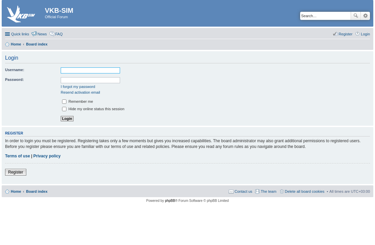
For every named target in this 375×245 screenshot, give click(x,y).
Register (15, 172)
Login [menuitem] (365, 34)
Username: (14, 70)
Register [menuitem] (345, 34)
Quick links (20, 34)
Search (356, 16)
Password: (14, 80)
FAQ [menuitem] (59, 34)
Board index (37, 191)
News (42, 34)
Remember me (77, 101)
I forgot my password (78, 87)
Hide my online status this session (93, 109)
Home (16, 191)
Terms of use (17, 156)
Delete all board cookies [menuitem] (304, 191)
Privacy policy (47, 156)
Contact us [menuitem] (244, 191)
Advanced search (365, 16)
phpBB (170, 201)
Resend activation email (80, 92)
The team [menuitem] (268, 191)
